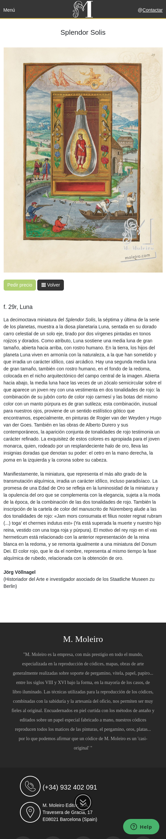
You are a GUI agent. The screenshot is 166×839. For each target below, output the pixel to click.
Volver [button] (50, 285)
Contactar (152, 10)
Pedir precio (19, 285)
